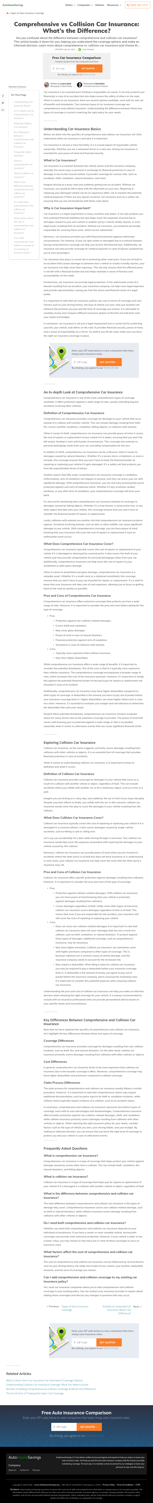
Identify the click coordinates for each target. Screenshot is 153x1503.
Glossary (36, 1470)
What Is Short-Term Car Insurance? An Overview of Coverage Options (44, 1380)
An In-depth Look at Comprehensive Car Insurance (24, 115)
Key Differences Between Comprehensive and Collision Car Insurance (24, 139)
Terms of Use (89, 74)
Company (15, 1465)
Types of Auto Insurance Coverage (27, 13)
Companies (85, 5)
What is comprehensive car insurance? (23, 165)
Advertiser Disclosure (17, 87)
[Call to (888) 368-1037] (137, 5)
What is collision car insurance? (23, 175)
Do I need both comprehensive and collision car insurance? (23, 207)
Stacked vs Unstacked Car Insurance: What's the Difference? (117, 1310)
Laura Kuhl (65, 83)
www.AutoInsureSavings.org (46, 1485)
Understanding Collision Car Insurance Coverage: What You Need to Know (47, 1384)
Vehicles (99, 4)
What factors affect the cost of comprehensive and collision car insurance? (23, 225)
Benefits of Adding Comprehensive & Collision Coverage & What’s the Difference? (51, 1389)
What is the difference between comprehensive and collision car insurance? (23, 189)
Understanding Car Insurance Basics (23, 104)
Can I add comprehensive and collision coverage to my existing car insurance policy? (24, 245)
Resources (114, 5)
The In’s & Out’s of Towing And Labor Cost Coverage (35, 1393)
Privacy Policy (109, 1485)
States (70, 5)
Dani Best (100, 83)
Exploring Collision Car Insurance (23, 125)
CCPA (138, 1485)
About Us (12, 1470)
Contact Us (24, 1470)
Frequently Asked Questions (22, 154)
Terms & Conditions (125, 1485)
